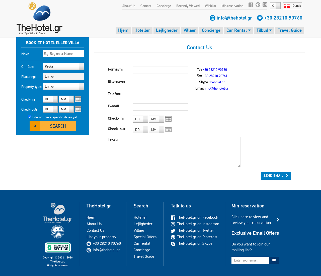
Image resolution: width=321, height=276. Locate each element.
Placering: (28, 76)
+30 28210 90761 (215, 76)
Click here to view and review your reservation (251, 219)
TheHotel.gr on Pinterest (194, 236)
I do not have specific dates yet (54, 117)
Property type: (31, 86)
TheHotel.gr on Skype (191, 243)
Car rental (142, 243)
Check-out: (29, 109)
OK (274, 260)
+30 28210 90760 (283, 18)
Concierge (164, 6)
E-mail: (114, 106)
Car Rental (238, 30)
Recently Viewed (188, 6)
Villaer (190, 30)
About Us (128, 6)
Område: (27, 66)
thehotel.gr (217, 82)
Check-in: (28, 99)
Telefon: (114, 93)
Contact (145, 6)
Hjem (123, 30)
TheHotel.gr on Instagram (195, 223)
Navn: (25, 54)
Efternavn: (116, 81)
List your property (101, 236)
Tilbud (264, 30)
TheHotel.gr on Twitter (192, 230)
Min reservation (232, 6)
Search (58, 126)
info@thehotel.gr (234, 18)
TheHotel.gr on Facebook (194, 217)
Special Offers (145, 236)
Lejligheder (167, 30)
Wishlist (210, 6)
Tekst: (113, 139)
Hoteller (142, 30)
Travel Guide (290, 30)
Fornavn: (115, 69)
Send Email (276, 175)
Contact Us (95, 230)
